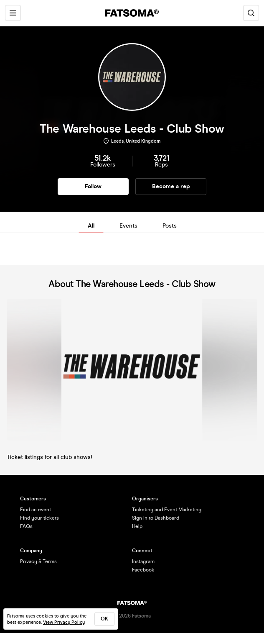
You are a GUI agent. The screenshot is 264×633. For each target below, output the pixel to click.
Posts (169, 225)
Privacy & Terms (38, 561)
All (91, 225)
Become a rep (171, 186)
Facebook (143, 570)
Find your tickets (39, 518)
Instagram (143, 561)
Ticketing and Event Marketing (166, 510)
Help (137, 526)
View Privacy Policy (64, 622)
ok (104, 619)
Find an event (35, 510)
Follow (93, 186)
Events (128, 225)
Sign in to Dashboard (155, 518)
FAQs (26, 526)
